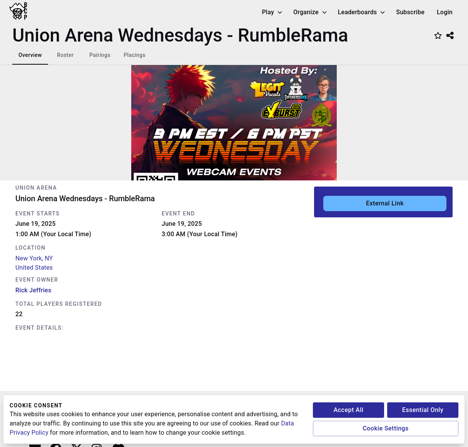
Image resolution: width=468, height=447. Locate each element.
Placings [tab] (134, 55)
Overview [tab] (30, 55)
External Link (385, 203)
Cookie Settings (386, 428)
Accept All (349, 410)
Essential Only (422, 410)
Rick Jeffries (33, 290)
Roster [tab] (65, 55)
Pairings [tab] (99, 55)
